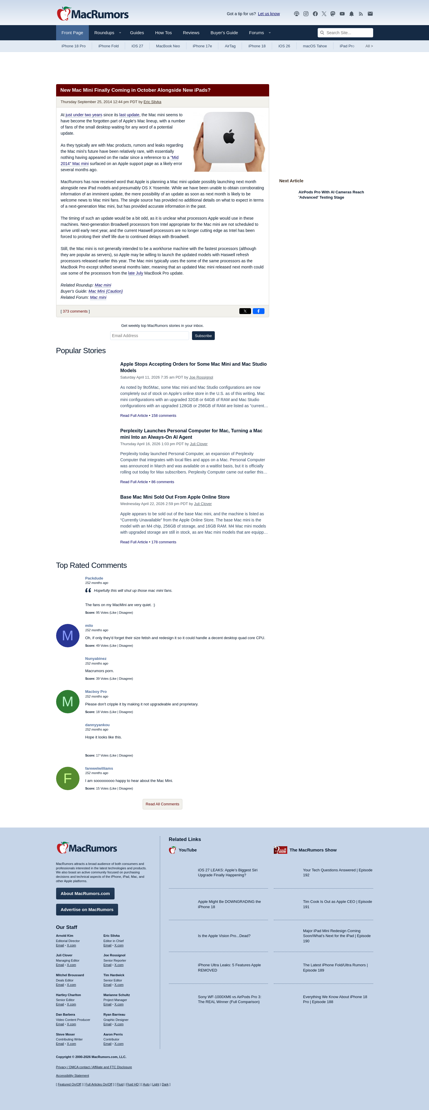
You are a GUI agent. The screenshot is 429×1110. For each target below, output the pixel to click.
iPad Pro (347, 46)
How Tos (163, 32)
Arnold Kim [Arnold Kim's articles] (64, 934)
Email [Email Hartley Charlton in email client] (60, 1003)
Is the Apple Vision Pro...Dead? (224, 935)
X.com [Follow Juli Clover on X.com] (71, 964)
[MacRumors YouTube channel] (342, 14)
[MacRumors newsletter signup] (370, 14)
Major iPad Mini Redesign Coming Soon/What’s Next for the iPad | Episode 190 (337, 935)
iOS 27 (137, 46)
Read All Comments (162, 804)
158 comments (163, 415)
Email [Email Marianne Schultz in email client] (107, 1003)
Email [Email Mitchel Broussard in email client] (60, 984)
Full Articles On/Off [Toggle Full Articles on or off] (98, 1084)
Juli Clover (199, 444)
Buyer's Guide (224, 32)
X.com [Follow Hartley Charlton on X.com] (71, 1003)
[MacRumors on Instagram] (306, 14)
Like (113, 612)
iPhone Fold (108, 46)
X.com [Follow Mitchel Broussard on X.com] (71, 984)
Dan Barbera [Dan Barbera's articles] (65, 1013)
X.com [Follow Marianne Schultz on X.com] (119, 1003)
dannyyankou (97, 725)
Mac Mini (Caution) (106, 291)
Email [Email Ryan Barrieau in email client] (107, 1023)
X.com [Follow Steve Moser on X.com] (71, 1043)
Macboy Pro (96, 691)
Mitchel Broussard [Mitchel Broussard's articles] (70, 974)
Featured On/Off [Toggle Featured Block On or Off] (69, 1084)
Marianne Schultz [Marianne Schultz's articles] (116, 994)
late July (135, 273)
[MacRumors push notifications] (351, 14)
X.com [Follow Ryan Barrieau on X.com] (119, 1023)
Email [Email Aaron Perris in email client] (107, 1043)
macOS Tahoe (315, 46)
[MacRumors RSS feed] (361, 14)
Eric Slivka (152, 102)
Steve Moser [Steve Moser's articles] (65, 1033)
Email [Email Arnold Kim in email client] (60, 944)
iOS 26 (284, 46)
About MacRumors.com (85, 892)
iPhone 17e (202, 46)
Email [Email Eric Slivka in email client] (107, 944)
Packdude (94, 578)
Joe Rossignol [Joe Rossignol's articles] (114, 954)
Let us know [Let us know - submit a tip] (269, 13)
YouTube (188, 849)
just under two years (84, 114)
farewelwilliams (99, 768)
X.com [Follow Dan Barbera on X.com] (71, 1023)
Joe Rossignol (201, 377)
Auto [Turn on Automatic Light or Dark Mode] (146, 1084)
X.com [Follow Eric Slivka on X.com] (119, 944)
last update (129, 114)
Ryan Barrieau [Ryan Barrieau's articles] (114, 1013)
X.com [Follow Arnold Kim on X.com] (71, 944)
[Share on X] (245, 311)
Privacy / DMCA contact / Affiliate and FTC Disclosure (94, 1067)
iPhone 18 (257, 46)
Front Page (72, 32)
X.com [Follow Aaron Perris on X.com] (119, 1043)
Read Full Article (134, 415)
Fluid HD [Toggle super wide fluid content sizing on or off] (132, 1084)
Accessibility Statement (72, 1076)
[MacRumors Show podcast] (297, 14)
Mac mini (103, 285)
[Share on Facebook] (258, 311)
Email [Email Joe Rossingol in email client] (107, 964)
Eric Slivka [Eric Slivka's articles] (111, 934)
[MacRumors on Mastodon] (333, 14)
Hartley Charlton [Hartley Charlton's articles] (68, 994)
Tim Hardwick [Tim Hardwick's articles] (113, 974)
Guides (137, 32)
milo (89, 625)
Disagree (125, 612)
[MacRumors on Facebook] (315, 14)
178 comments (163, 542)
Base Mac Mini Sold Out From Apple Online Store (178, 497)
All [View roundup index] (369, 46)
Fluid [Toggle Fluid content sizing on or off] (120, 1084)
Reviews (191, 32)
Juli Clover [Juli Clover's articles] (64, 954)
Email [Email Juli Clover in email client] (60, 964)
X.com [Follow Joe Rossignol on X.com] (119, 964)
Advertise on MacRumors (87, 908)
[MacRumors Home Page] (92, 14)
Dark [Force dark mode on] (165, 1084)
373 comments (75, 311)
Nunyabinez (96, 658)
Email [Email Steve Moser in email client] (60, 1043)
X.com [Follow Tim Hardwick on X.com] (119, 984)
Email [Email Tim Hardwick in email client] (107, 984)
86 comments (162, 482)
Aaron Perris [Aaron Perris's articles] (113, 1033)
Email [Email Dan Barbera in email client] (60, 1023)
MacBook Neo (168, 46)
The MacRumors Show (313, 849)
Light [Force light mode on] (155, 1084)
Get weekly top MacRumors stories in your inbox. (162, 325)
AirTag (230, 46)
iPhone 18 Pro (74, 46)
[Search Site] (345, 32)
